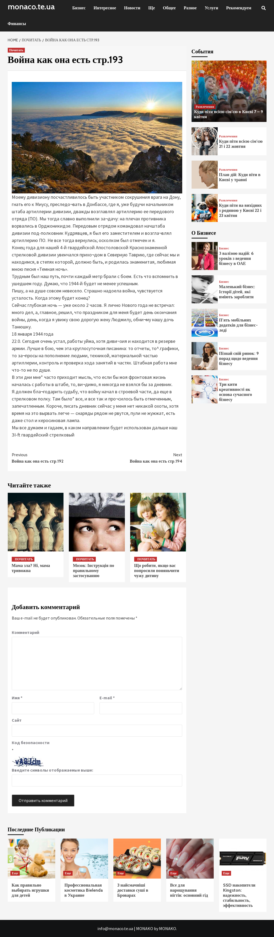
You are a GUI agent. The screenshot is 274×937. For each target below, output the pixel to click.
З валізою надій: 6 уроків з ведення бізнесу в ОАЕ (236, 258)
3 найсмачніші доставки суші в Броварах (132, 890)
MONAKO (144, 928)
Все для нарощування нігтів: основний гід (189, 890)
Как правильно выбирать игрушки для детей (30, 890)
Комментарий (25, 632)
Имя (17, 697)
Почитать (16, 50)
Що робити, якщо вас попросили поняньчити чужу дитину (156, 570)
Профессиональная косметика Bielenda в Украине (84, 890)
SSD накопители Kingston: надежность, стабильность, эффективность (239, 895)
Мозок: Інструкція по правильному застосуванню (93, 570)
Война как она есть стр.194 (139, 458)
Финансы (17, 23)
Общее (169, 7)
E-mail (107, 697)
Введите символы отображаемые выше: (52, 770)
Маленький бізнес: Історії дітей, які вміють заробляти (237, 291)
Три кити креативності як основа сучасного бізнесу (235, 392)
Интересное (105, 7)
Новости (132, 7)
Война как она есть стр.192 (54, 458)
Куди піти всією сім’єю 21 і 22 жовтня (241, 144)
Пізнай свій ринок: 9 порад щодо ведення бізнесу (239, 358)
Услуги (211, 7)
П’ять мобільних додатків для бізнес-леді (238, 325)
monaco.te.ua (31, 6)
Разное (190, 7)
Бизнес (79, 7)
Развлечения (205, 107)
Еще (15, 873)
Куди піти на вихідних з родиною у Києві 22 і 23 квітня (240, 210)
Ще (151, 7)
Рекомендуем (238, 7)
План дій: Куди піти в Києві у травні (239, 177)
